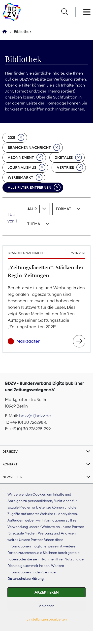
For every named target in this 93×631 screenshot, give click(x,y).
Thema (33, 223)
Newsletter (12, 477)
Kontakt (9, 464)
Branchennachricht (34, 148)
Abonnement (25, 158)
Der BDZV (10, 451)
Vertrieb (70, 168)
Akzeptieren (46, 592)
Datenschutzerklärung (25, 578)
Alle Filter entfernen (34, 188)
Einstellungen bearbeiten (47, 619)
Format (63, 209)
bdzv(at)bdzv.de (35, 416)
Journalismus (26, 168)
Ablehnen (46, 606)
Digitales (68, 158)
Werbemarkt (25, 178)
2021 (16, 138)
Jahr (32, 209)
